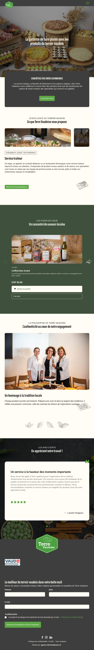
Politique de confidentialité (71, 617)
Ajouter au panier (22, 289)
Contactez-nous (47, 98)
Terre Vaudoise (60, 641)
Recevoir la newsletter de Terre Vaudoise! (23, 625)
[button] (89, 262)
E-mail (8, 602)
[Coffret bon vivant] (47, 249)
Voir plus (16, 296)
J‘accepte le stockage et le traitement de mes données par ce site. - (45, 617)
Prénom (8, 590)
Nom (51, 590)
